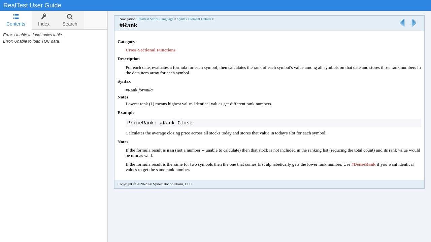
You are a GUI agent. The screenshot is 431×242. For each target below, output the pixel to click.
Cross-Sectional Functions (150, 49)
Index (43, 20)
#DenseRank (364, 164)
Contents (15, 20)
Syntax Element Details (194, 19)
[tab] (16, 20)
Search (69, 20)
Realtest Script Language (155, 19)
